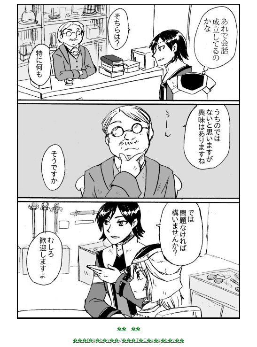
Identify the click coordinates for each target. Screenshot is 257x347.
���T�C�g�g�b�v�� (153, 340)
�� (121, 328)
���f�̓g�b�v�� (96, 340)
